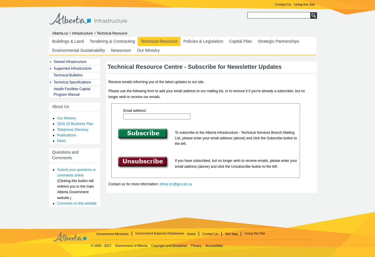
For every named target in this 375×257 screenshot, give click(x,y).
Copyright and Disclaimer (169, 245)
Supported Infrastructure (72, 68)
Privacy (196, 245)
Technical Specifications (72, 82)
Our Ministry (148, 50)
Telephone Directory (72, 130)
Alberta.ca (60, 33)
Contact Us (283, 4)
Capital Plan (240, 41)
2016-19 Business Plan (75, 124)
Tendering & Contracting (112, 41)
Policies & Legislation (203, 41)
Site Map (231, 234)
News (61, 141)
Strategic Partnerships (278, 41)
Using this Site (304, 4)
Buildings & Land (68, 41)
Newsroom (121, 50)
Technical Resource (159, 41)
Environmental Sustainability (78, 50)
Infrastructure (82, 33)
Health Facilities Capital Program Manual (72, 92)
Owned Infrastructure (70, 62)
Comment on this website (77, 203)
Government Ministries (112, 234)
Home (191, 234)
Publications (66, 135)
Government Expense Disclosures (159, 233)
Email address (134, 111)
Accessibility (214, 245)
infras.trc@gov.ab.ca (176, 184)
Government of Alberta (131, 245)
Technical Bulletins (68, 75)
